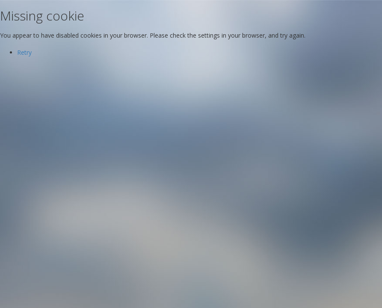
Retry (24, 52)
